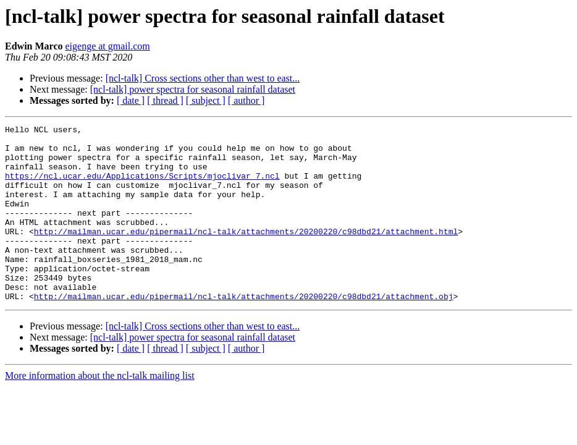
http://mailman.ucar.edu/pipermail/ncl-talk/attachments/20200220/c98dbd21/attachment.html (246, 253)
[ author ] (246, 100)
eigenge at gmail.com (107, 46)
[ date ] (131, 100)
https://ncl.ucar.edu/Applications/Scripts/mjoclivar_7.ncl (142, 186)
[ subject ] (205, 100)
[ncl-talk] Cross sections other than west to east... (203, 78)
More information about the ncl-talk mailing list (100, 410)
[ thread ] (165, 100)
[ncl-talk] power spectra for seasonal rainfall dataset (192, 89)
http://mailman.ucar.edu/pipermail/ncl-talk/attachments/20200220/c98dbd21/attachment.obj (243, 331)
